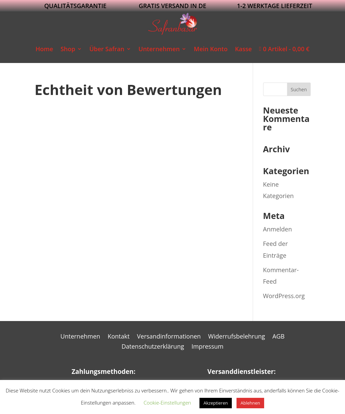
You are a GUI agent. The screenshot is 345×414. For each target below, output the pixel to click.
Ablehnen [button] (250, 403)
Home (44, 49)
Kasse (243, 49)
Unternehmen (159, 49)
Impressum (207, 347)
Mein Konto (210, 49)
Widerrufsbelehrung (236, 337)
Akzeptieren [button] (215, 403)
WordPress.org (284, 296)
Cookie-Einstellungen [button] (167, 402)
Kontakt (118, 337)
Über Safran (106, 49)
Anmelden (277, 229)
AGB (279, 337)
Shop (68, 49)
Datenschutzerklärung (153, 347)
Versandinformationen (169, 337)
